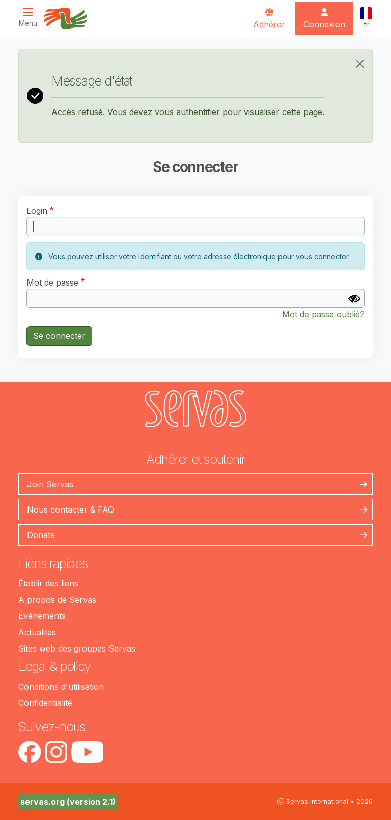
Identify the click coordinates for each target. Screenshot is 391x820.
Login (36, 211)
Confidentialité (45, 703)
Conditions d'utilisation (61, 687)
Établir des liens (48, 583)
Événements (42, 616)
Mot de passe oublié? (323, 314)
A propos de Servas (57, 600)
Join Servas (50, 484)
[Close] (360, 63)
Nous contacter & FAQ (70, 509)
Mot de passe (52, 282)
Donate (41, 535)
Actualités (37, 632)
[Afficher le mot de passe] (354, 299)
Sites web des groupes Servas (76, 648)
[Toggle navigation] (31, 17)
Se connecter (59, 336)
